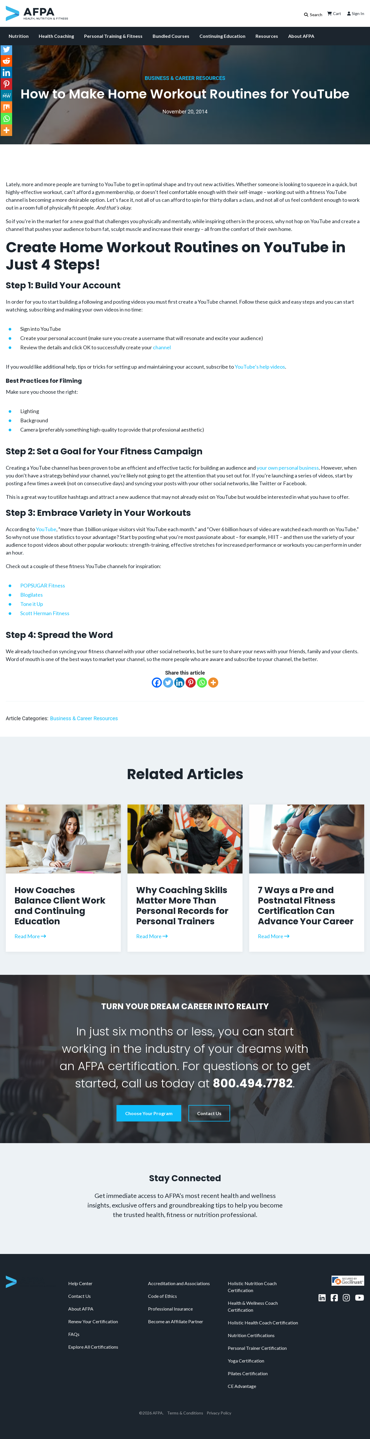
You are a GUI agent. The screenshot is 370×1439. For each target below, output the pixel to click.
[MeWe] (6, 95)
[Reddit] (6, 61)
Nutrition (19, 36)
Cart (333, 13)
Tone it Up (31, 604)
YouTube (46, 529)
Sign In (355, 13)
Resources (267, 36)
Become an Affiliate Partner (175, 1321)
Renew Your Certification (93, 1321)
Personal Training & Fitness (113, 36)
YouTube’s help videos (260, 366)
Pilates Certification (248, 1373)
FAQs (73, 1334)
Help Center (80, 1283)
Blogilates (31, 594)
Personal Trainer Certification (257, 1348)
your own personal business (288, 467)
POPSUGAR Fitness (42, 585)
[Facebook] (157, 682)
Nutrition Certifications (251, 1335)
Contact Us (209, 1113)
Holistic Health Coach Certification (263, 1322)
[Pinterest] (191, 682)
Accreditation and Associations (179, 1283)
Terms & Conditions (185, 1412)
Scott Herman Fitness (44, 613)
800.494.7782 (253, 1083)
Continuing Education (222, 36)
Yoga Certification (246, 1360)
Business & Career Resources (185, 78)
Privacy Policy (219, 1412)
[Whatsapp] (202, 682)
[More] (213, 682)
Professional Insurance (170, 1308)
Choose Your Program (149, 1113)
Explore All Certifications (93, 1347)
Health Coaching (56, 36)
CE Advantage (242, 1386)
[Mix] (6, 107)
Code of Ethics (162, 1296)
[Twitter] (168, 682)
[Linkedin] (179, 682)
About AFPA (301, 36)
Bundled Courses (171, 36)
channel (162, 347)
